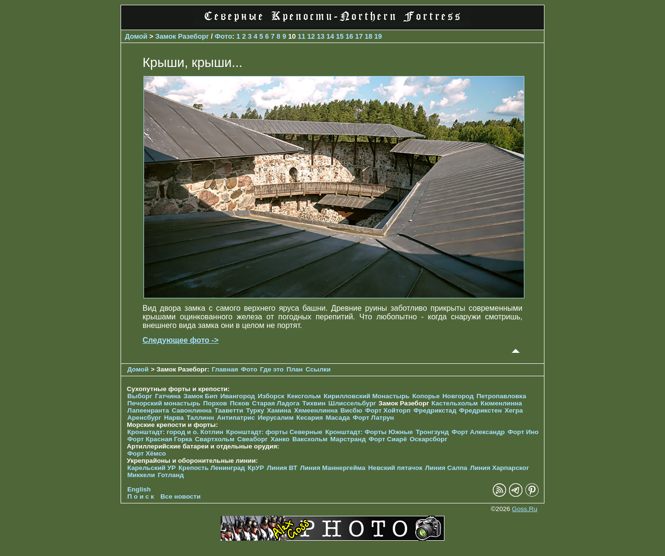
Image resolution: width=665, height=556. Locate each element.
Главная (224, 369)
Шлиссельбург (352, 403)
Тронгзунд (432, 432)
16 (349, 36)
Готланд (171, 475)
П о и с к (140, 496)
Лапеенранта (148, 410)
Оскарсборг (428, 439)
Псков (239, 403)
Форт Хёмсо (146, 453)
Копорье (426, 396)
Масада (338, 417)
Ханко (279, 439)
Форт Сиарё (387, 439)
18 (368, 36)
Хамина (279, 410)
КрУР (256, 467)
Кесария (309, 417)
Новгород (458, 396)
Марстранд (348, 439)
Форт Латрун (373, 417)
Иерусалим (276, 417)
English (139, 489)
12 (311, 36)
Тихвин (314, 403)
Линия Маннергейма (333, 467)
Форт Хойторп (387, 410)
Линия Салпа (446, 467)
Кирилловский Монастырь (366, 396)
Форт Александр (478, 432)
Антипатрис (236, 417)
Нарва (174, 417)
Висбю (352, 410)
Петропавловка (501, 396)
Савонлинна (191, 410)
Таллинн (200, 417)
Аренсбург (144, 417)
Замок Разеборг (182, 36)
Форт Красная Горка (159, 439)
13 (320, 36)
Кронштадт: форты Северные (274, 432)
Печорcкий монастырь (163, 403)
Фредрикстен (480, 410)
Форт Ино (523, 432)
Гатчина (168, 396)
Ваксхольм (310, 439)
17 (359, 36)
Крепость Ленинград (211, 467)
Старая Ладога (275, 403)
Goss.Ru (524, 508)
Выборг (139, 396)
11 (301, 36)
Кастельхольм (455, 403)
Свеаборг (252, 439)
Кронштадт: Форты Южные (369, 432)
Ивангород (237, 396)
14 (330, 36)
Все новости (180, 496)
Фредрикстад (434, 410)
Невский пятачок (395, 467)
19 (378, 36)
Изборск (271, 396)
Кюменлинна (501, 403)
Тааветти (228, 410)
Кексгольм (304, 396)
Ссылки (318, 369)
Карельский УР (151, 467)
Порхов (215, 403)
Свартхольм (214, 439)
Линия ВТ (282, 467)
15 (340, 36)
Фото (223, 36)
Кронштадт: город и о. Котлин (175, 432)
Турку (255, 410)
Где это (272, 369)
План (295, 369)
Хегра (514, 410)
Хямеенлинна (315, 410)
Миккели (141, 475)
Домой (136, 36)
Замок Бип (200, 396)
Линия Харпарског (499, 467)
